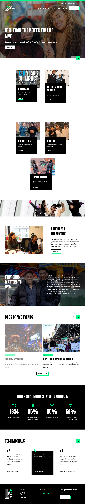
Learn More (7, 367)
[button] (78, 58)
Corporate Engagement (72, 3)
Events (53, 8)
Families (65, 8)
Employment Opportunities (23, 493)
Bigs (65, 3)
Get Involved (46, 8)
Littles (59, 3)
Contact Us (42, 489)
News (58, 8)
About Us (38, 8)
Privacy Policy (23, 497)
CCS (62, 3)
